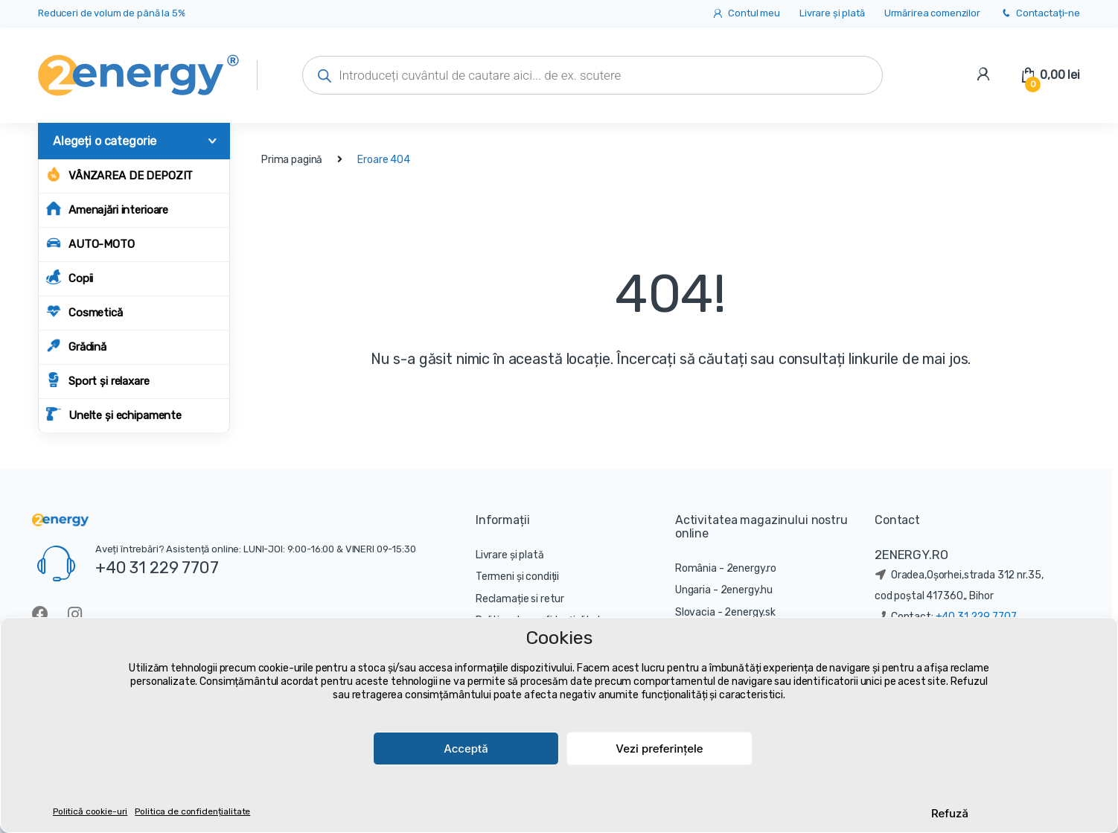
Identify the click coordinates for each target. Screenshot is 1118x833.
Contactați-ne (1040, 13)
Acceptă (466, 748)
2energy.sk (750, 612)
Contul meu (745, 13)
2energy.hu (747, 590)
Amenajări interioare (107, 209)
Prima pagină (291, 159)
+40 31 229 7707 (157, 567)
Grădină (76, 346)
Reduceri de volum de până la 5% (111, 13)
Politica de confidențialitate (192, 811)
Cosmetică (84, 311)
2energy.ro (751, 568)
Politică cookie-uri (90, 811)
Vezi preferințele (659, 748)
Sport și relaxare (98, 380)
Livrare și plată (832, 13)
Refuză (949, 813)
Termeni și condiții (517, 576)
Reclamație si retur (520, 599)
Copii (69, 277)
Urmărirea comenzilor (932, 13)
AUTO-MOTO (90, 243)
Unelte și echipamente (114, 414)
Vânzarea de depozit (119, 174)
